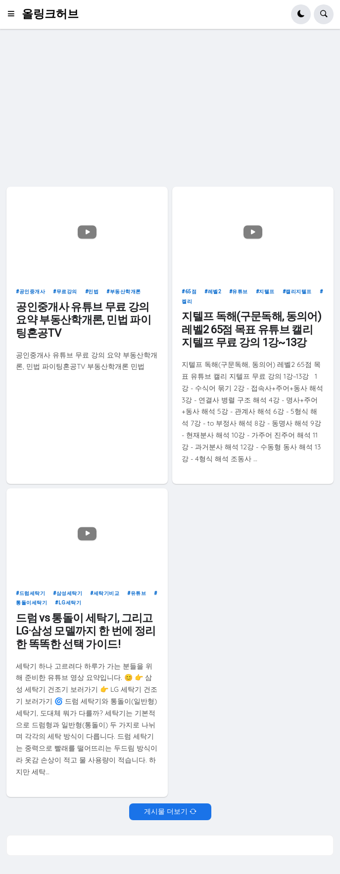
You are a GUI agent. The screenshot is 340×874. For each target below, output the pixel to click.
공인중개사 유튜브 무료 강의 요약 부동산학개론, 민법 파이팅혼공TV (83, 320)
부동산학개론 (125, 291)
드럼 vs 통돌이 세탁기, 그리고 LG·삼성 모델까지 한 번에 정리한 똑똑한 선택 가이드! (85, 631)
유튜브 (240, 291)
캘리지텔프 (299, 291)
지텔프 (267, 291)
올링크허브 (50, 14)
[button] (14, 14)
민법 (93, 291)
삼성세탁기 (69, 593)
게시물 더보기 (166, 811)
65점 (191, 291)
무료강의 (66, 291)
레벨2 (215, 291)
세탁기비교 (107, 593)
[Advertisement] (170, 108)
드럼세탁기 (32, 593)
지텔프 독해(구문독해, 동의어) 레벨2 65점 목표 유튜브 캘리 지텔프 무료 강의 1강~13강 (251, 329)
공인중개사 (32, 291)
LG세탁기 (70, 602)
